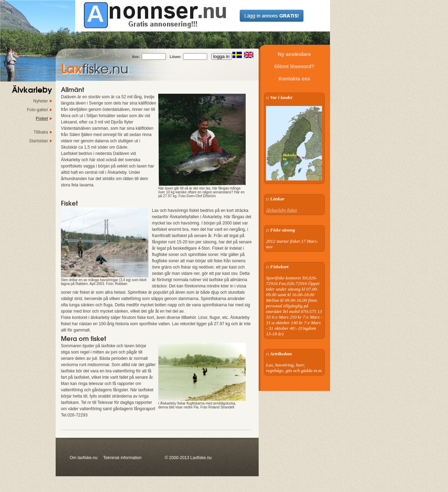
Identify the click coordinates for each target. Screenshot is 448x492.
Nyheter (40, 101)
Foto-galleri (37, 109)
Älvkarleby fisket (281, 210)
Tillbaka (41, 132)
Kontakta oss (294, 78)
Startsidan (38, 140)
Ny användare (294, 54)
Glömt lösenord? (294, 66)
